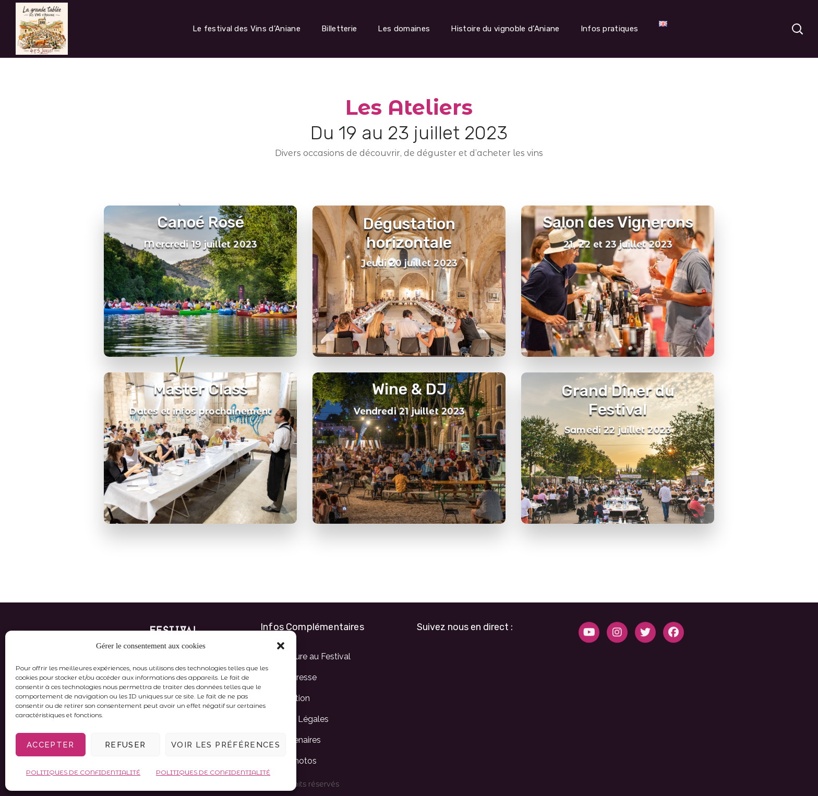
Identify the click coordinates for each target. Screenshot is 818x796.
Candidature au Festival (305, 656)
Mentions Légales (294, 719)
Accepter (51, 745)
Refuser (125, 745)
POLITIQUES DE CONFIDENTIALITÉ (83, 772)
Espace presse (288, 677)
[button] (280, 646)
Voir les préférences (225, 745)
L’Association (285, 698)
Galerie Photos (288, 761)
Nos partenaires (290, 740)
